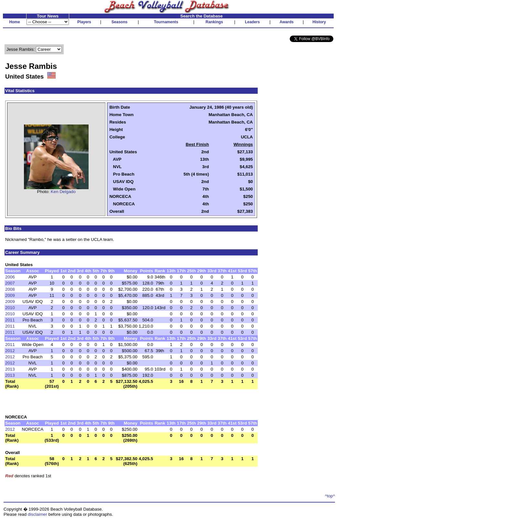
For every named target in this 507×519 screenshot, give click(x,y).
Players (84, 22)
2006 (10, 277)
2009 (10, 295)
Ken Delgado (63, 191)
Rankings (214, 22)
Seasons (119, 22)
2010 (10, 307)
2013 (10, 369)
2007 (10, 283)
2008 (10, 289)
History (319, 22)
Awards (287, 22)
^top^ (330, 495)
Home (14, 22)
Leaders (252, 22)
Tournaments (166, 22)
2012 (10, 350)
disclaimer (37, 514)
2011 (10, 320)
